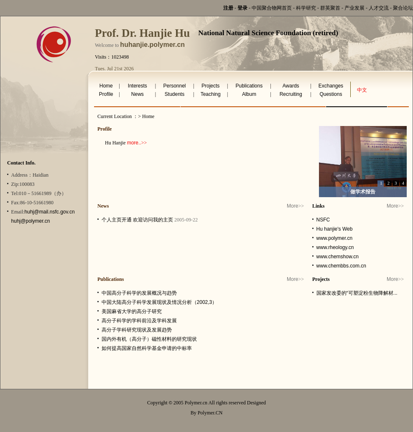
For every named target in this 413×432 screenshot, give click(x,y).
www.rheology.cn (335, 247)
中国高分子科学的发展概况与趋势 (139, 293)
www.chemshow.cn (337, 257)
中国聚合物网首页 (272, 8)
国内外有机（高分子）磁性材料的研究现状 (149, 339)
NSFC (323, 220)
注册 (228, 8)
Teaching (211, 94)
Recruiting (291, 94)
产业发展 (354, 8)
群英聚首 (330, 8)
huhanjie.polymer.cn (152, 44)
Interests (137, 86)
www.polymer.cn (334, 238)
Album (249, 94)
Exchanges (331, 86)
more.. (134, 143)
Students (174, 94)
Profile (106, 94)
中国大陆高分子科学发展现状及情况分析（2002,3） (159, 302)
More (292, 206)
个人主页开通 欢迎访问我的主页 (137, 220)
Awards (291, 86)
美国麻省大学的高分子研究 (132, 311)
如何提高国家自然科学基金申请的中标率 (147, 348)
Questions (330, 94)
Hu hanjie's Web (334, 229)
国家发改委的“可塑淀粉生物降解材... (357, 293)
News (137, 94)
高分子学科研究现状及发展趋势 (137, 330)
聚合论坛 (403, 8)
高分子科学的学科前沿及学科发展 (139, 321)
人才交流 (379, 8)
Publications (249, 86)
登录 (242, 8)
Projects (210, 86)
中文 (362, 90)
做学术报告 (362, 192)
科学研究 (306, 8)
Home (106, 86)
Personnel (174, 86)
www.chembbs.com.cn (341, 266)
